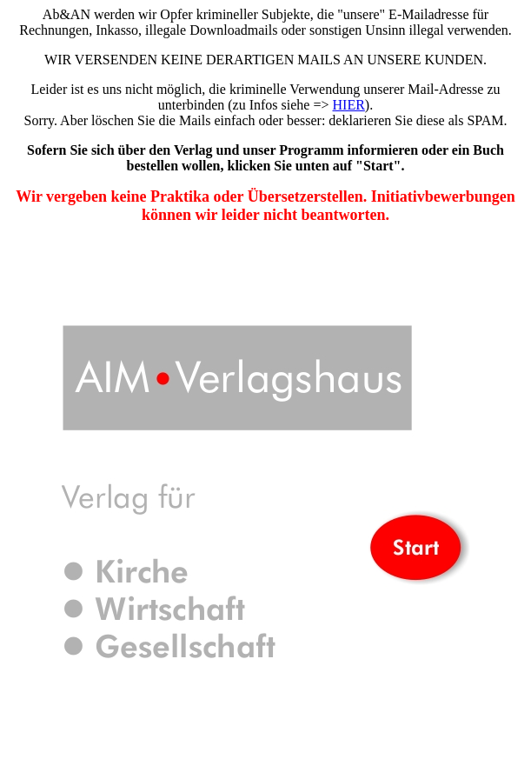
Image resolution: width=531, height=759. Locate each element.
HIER (349, 104)
